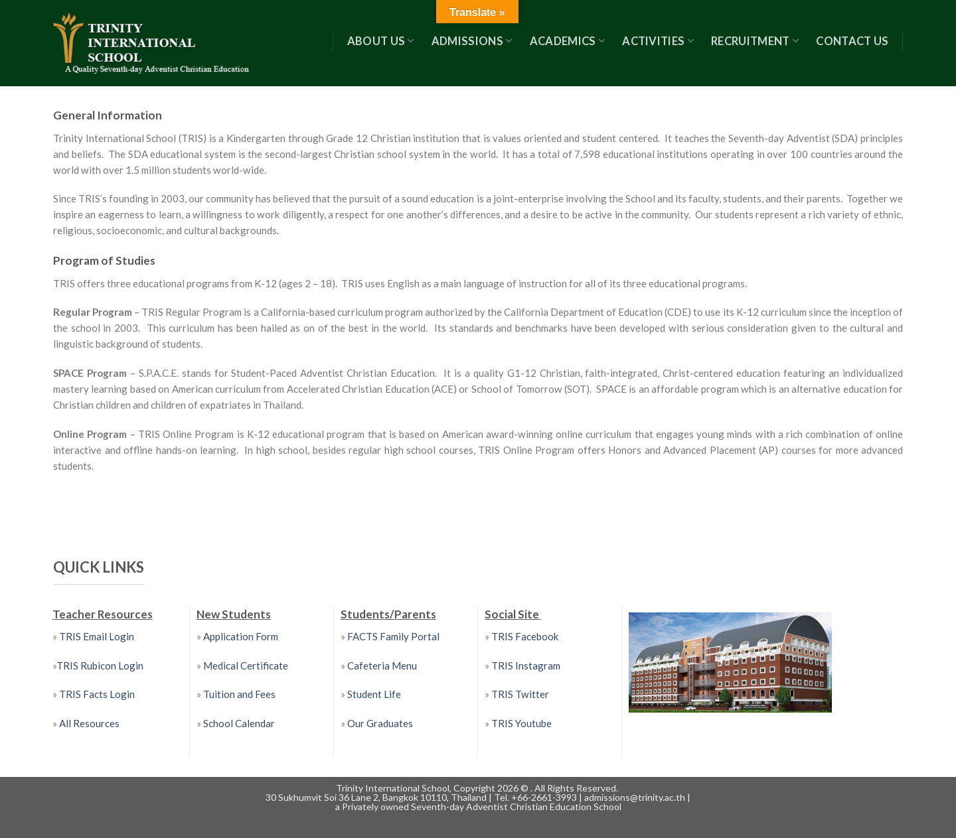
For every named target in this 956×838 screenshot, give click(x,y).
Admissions (472, 41)
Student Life (374, 694)
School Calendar (239, 723)
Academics (567, 41)
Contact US (852, 41)
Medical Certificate (245, 665)
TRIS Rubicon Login (99, 665)
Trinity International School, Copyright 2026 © (433, 788)
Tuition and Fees (239, 694)
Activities (658, 41)
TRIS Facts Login (96, 694)
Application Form (240, 636)
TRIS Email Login (96, 636)
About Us (380, 41)
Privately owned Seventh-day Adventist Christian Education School (481, 806)
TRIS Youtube (521, 723)
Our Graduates (380, 723)
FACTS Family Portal (392, 636)
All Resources (89, 723)
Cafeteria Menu (381, 665)
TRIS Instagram (525, 665)
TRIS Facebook (525, 636)
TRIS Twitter (520, 694)
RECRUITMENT (755, 41)
